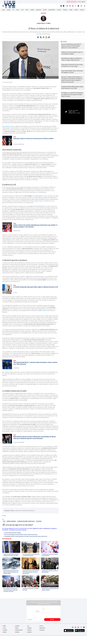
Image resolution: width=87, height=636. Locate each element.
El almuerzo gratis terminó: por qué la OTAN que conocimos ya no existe (11, 555)
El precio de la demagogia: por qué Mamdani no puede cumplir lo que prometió (20, 534)
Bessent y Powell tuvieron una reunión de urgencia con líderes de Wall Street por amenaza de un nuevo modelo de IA (71, 46)
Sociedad (45, 9)
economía (32, 9)
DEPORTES (59, 9)
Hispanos (8, 9)
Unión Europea (11, 521)
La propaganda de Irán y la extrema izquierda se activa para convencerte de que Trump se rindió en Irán (25, 536)
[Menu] (3, 5)
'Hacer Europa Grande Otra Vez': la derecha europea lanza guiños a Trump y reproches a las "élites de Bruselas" (35, 363)
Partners (76, 9)
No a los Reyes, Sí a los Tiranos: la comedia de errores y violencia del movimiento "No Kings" (10, 590)
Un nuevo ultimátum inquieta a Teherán (12, 532)
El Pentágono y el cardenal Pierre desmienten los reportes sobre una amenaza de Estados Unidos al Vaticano (72, 94)
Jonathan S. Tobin (43, 23)
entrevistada (38, 196)
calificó (34, 331)
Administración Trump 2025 (26, 521)
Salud (22, 9)
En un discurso (6, 126)
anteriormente (6, 269)
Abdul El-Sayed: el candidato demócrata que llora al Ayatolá (50, 589)
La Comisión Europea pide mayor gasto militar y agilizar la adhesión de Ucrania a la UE (35, 287)
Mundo (27, 9)
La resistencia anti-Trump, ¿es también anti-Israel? (31, 589)
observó (31, 162)
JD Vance (38, 521)
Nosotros (82, 9)
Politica (17, 9)
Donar (3, 9)
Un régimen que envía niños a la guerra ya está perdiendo (50, 555)
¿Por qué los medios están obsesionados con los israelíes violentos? (31, 555)
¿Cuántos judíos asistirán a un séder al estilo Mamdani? (50, 571)
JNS (4, 521)
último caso (41, 310)
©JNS (4, 515)
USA (13, 9)
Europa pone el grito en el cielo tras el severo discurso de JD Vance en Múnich (33, 138)
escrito (15, 351)
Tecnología (65, 9)
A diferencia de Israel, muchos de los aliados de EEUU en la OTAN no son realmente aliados (11, 572)
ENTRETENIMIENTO (52, 9)
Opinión (70, 9)
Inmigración (38, 9)
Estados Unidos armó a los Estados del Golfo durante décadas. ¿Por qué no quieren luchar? (30, 572)
